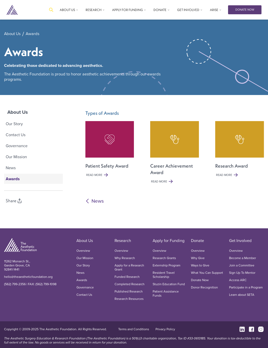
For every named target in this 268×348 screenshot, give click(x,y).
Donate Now (200, 280)
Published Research (129, 291)
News (11, 168)
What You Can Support (207, 272)
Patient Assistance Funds (166, 293)
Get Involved (240, 241)
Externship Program (166, 265)
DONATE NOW (244, 10)
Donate (197, 241)
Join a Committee (241, 265)
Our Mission (16, 157)
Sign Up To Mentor (242, 272)
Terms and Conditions (133, 329)
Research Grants (164, 258)
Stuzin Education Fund (169, 284)
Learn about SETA (241, 294)
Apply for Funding (168, 241)
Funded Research (127, 276)
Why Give (198, 258)
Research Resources (129, 298)
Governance (17, 146)
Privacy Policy (165, 329)
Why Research (125, 258)
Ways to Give (200, 265)
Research (123, 241)
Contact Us (15, 135)
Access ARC (238, 280)
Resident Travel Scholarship (164, 274)
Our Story (14, 124)
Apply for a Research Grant (129, 267)
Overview (83, 250)
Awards (32, 34)
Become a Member (242, 258)
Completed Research (129, 284)
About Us (12, 34)
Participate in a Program (246, 287)
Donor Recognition (204, 287)
